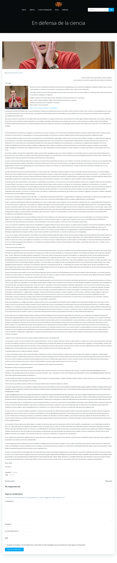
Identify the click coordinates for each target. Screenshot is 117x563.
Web (6, 539)
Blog (57, 9)
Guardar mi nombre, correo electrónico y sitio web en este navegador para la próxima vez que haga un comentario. (46, 545)
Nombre (8, 525)
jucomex (9, 73)
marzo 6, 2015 (18, 73)
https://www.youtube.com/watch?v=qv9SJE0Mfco (43, 108)
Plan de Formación (45, 9)
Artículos (15, 473)
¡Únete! (32, 9)
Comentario (9, 502)
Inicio (24, 9)
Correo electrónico (12, 532)
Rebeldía (65, 9)
